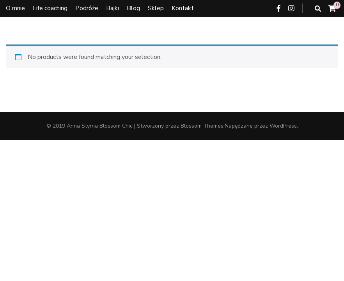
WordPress (283, 126)
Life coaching (50, 8)
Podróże (86, 8)
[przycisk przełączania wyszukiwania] (317, 8)
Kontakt (183, 8)
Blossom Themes (202, 126)
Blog (133, 8)
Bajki (112, 8)
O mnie (15, 8)
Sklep (156, 8)
